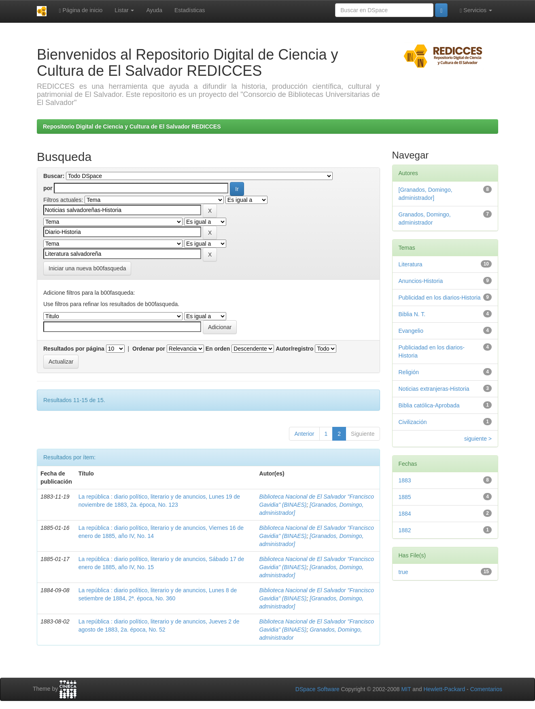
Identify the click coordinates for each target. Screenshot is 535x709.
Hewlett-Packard (444, 689)
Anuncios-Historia (421, 281)
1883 (405, 480)
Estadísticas (189, 10)
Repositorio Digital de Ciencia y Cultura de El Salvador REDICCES (132, 126)
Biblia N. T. (412, 314)
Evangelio (411, 331)
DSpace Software (317, 689)
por (48, 188)
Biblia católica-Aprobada (429, 405)
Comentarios (486, 689)
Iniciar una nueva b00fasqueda (87, 268)
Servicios (476, 10)
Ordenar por (148, 348)
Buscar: (53, 176)
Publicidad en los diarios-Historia (440, 297)
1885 (405, 497)
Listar (124, 10)
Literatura (410, 264)
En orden (218, 348)
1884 (405, 513)
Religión (409, 372)
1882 (405, 530)
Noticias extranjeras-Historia (434, 389)
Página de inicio (80, 10)
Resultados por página (73, 348)
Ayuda (154, 10)
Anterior (304, 434)
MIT (406, 689)
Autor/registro (294, 348)
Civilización (413, 422)
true (403, 572)
